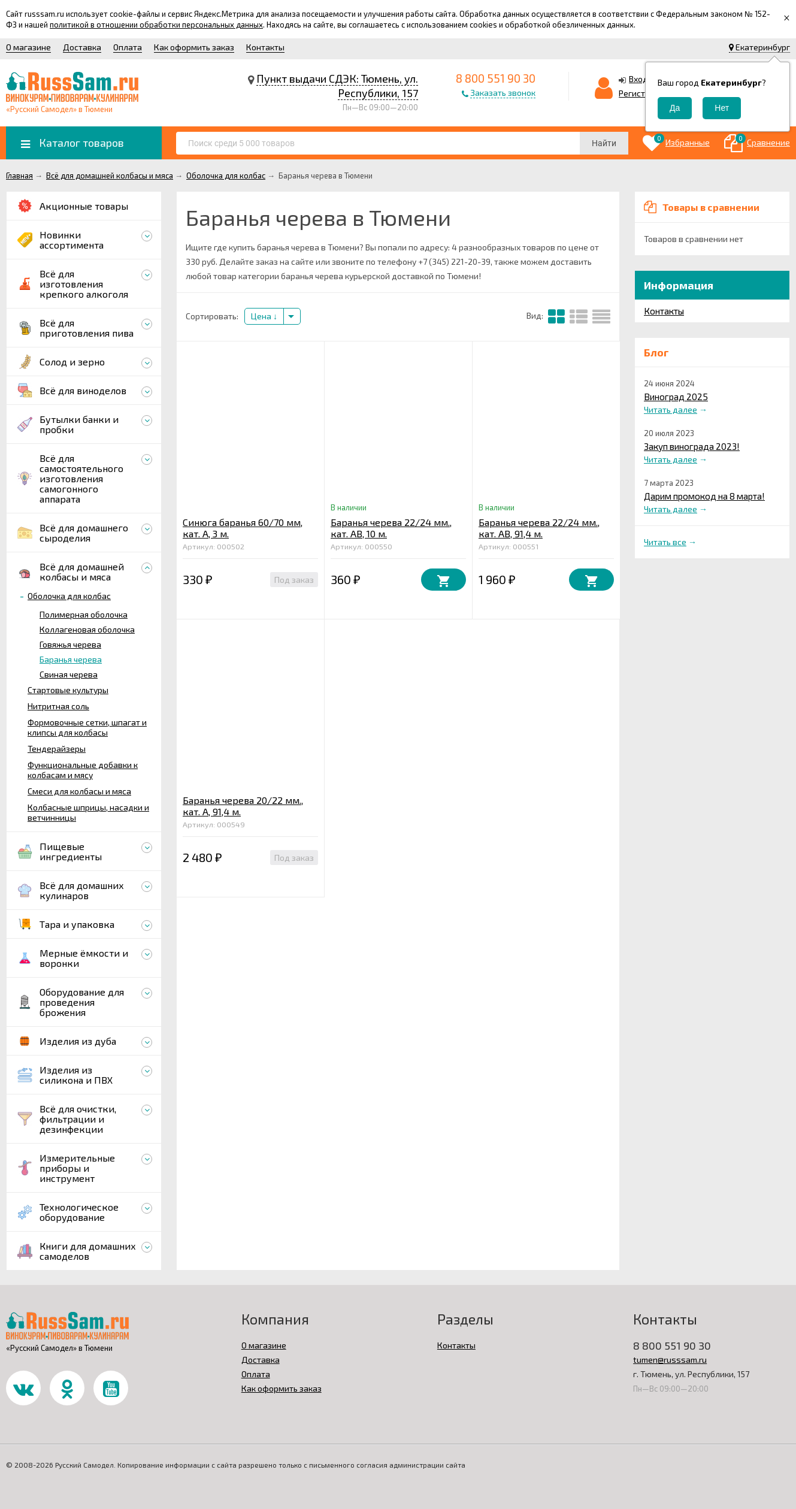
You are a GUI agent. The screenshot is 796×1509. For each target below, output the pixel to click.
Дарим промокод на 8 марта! (704, 496)
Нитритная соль (58, 706)
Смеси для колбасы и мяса (79, 791)
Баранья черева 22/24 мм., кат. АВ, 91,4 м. (539, 527)
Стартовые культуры (68, 690)
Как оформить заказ (194, 47)
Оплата (127, 47)
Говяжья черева (70, 644)
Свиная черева (69, 674)
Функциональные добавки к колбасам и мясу (83, 770)
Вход (638, 79)
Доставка (82, 47)
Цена (264, 316)
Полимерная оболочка (84, 614)
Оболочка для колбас (69, 596)
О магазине (28, 47)
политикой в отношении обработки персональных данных (156, 24)
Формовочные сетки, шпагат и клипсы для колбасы (87, 727)
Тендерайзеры (57, 748)
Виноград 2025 (676, 396)
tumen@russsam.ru (670, 1359)
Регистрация (644, 93)
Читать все (665, 542)
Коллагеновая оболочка (87, 629)
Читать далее (670, 409)
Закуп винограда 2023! (692, 446)
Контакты (265, 47)
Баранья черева (71, 659)
